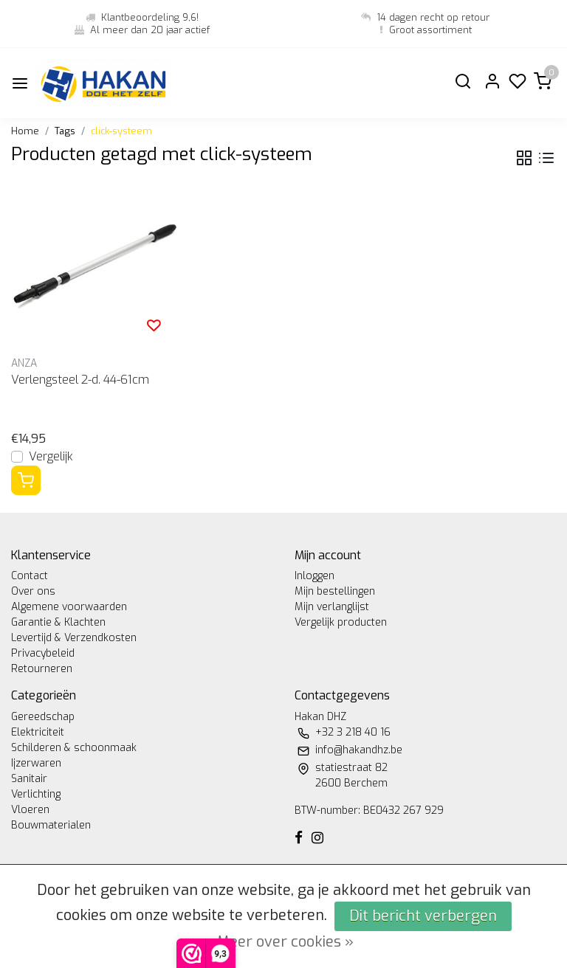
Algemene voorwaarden (69, 607)
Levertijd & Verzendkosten (74, 638)
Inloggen (314, 576)
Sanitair (29, 779)
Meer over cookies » (285, 942)
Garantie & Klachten (58, 622)
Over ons (33, 591)
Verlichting (36, 794)
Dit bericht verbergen (423, 916)
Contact (29, 576)
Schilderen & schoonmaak (74, 748)
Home (25, 131)
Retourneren (41, 669)
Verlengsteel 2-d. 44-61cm (80, 379)
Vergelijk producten (341, 622)
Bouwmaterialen (51, 825)
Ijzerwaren (36, 763)
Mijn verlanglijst (332, 607)
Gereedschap (43, 717)
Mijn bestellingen (335, 591)
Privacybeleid (43, 653)
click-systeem (121, 131)
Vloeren (30, 810)
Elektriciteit (37, 732)
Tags (65, 131)
